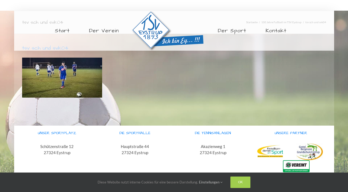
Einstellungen (210, 182)
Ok (240, 182)
